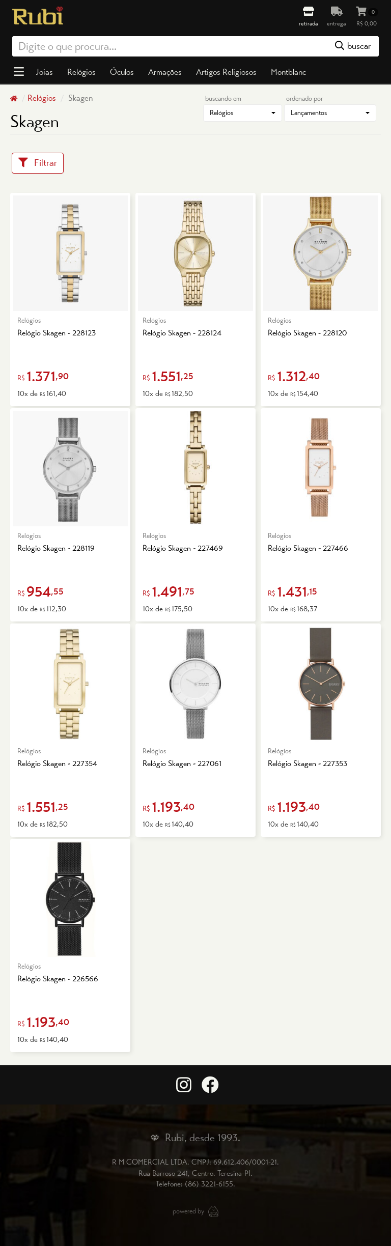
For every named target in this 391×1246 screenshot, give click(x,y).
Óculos (122, 72)
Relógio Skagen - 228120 (307, 332)
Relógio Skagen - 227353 (307, 763)
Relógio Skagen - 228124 (182, 332)
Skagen (79, 98)
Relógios (81, 72)
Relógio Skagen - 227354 (57, 763)
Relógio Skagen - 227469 (183, 548)
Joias (44, 72)
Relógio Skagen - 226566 (57, 978)
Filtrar (37, 162)
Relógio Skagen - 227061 (182, 763)
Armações (165, 72)
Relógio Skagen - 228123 (56, 332)
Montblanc (288, 72)
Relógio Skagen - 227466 (308, 548)
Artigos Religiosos (226, 72)
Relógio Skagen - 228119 (56, 548)
